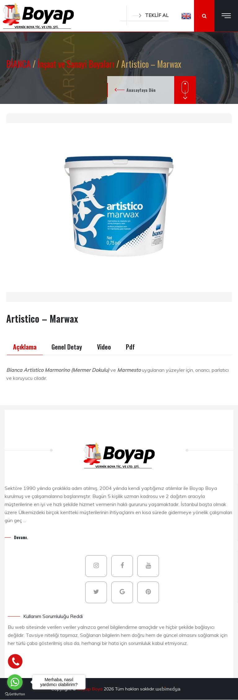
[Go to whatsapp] (15, 682)
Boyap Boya (90, 689)
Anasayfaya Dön (141, 90)
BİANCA (19, 64)
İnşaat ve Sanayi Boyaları (76, 64)
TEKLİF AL (151, 15)
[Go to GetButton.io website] (15, 694)
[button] (186, 16)
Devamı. (21, 537)
